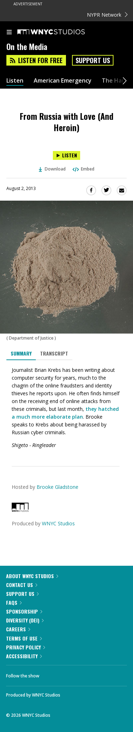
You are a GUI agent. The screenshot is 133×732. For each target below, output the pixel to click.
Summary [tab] (21, 353)
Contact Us (21, 584)
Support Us (93, 60)
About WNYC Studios (32, 576)
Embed (83, 169)
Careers (18, 629)
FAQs (14, 602)
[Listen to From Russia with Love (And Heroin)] (66, 155)
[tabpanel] (66, 407)
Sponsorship (24, 611)
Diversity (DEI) (25, 620)
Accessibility (24, 656)
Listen (14, 80)
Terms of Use (24, 638)
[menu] (9, 32)
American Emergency (63, 80)
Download (52, 169)
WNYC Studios (58, 523)
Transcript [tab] (54, 353)
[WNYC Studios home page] (59, 32)
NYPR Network (107, 14)
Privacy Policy (25, 647)
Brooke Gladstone (57, 487)
